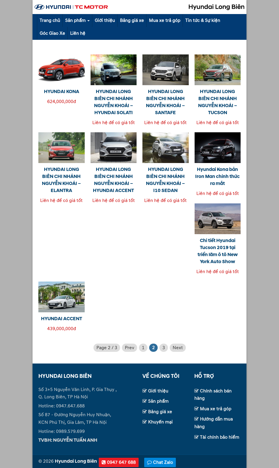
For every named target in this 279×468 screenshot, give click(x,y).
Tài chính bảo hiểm (219, 437)
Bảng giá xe (132, 20)
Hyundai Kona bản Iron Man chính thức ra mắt (217, 176)
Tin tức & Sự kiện (202, 20)
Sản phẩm (77, 20)
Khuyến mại (160, 422)
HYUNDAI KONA (61, 92)
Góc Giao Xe (52, 33)
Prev (129, 348)
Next (178, 348)
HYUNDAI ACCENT (61, 319)
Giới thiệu (105, 20)
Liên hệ (77, 33)
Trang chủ (50, 20)
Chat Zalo (160, 462)
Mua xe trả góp (164, 20)
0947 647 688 (119, 462)
